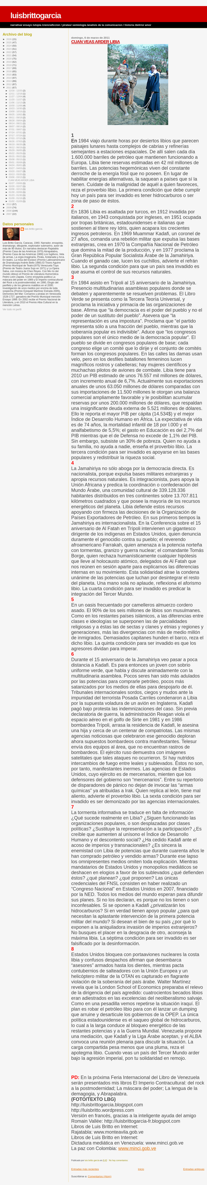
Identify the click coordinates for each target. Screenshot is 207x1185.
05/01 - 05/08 (16, 162)
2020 (9, 58)
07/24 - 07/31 (16, 132)
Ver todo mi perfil (12, 309)
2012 (9, 84)
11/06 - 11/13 (16, 102)
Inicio (141, 1169)
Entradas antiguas (193, 1169)
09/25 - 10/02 (16, 114)
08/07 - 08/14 (16, 126)
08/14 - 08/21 (16, 123)
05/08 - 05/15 (16, 159)
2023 (9, 49)
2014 (9, 77)
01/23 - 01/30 (16, 195)
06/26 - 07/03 (16, 141)
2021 (9, 55)
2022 (9, 52)
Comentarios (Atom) (99, 1176)
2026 (9, 39)
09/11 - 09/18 (16, 117)
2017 (9, 68)
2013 (9, 81)
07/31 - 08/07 (16, 129)
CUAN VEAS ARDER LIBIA (95, 41)
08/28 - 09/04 (16, 120)
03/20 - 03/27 (16, 171)
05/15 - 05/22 (16, 156)
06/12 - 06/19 (16, 147)
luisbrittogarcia (35, 15)
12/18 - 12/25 (16, 90)
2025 (9, 42)
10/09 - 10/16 (16, 111)
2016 (9, 71)
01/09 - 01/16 (16, 198)
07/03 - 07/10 (16, 138)
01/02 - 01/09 (16, 201)
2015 (9, 74)
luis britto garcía (33, 229)
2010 (9, 204)
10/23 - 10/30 (16, 108)
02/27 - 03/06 (16, 183)
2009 (9, 207)
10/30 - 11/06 (16, 105)
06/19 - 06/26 (16, 144)
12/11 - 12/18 (16, 93)
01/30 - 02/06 (16, 192)
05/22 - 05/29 (16, 153)
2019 (9, 61)
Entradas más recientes (85, 1169)
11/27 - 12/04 (16, 96)
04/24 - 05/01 (16, 165)
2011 (9, 87)
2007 (9, 214)
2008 (9, 210)
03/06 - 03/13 (16, 177)
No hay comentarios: (119, 1160)
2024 (9, 45)
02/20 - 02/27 (16, 186)
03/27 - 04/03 (16, 168)
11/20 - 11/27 (16, 99)
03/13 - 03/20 (16, 174)
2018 (9, 65)
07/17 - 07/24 (16, 135)
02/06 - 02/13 (16, 189)
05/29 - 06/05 (16, 150)
